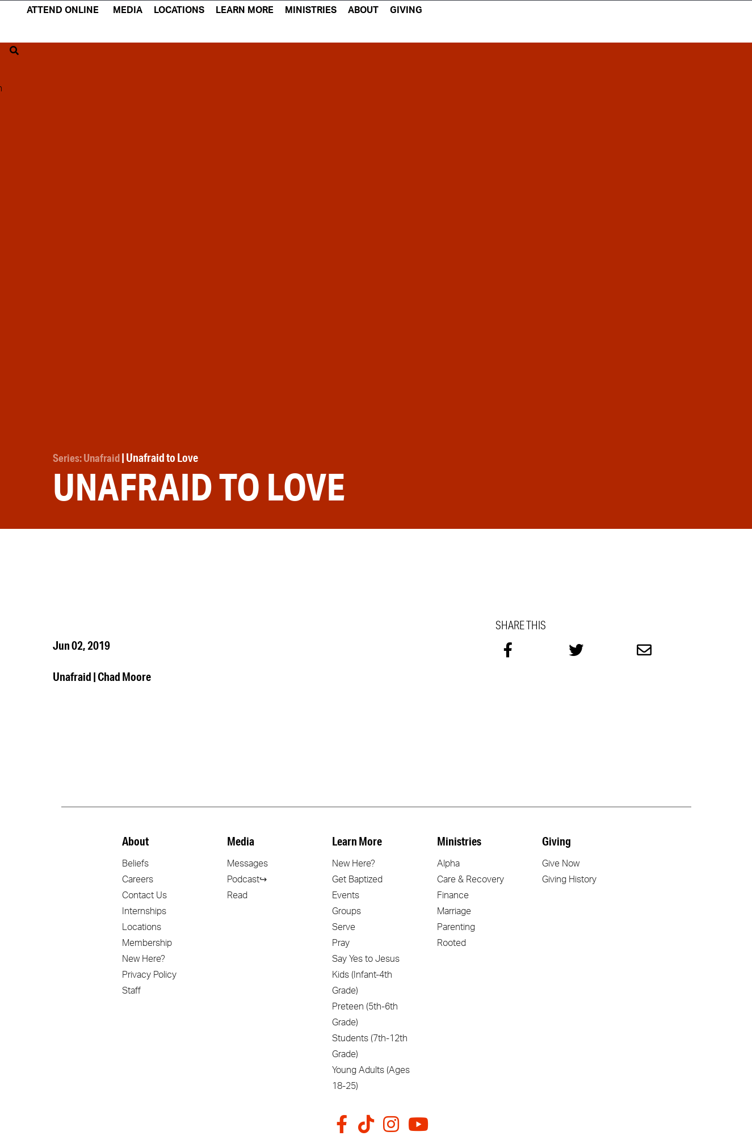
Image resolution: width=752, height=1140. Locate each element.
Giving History (569, 877)
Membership (147, 941)
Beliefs (135, 861)
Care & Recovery (470, 877)
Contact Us (144, 893)
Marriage (454, 909)
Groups (346, 909)
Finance (453, 893)
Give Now (560, 861)
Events (345, 893)
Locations (141, 925)
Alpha (448, 861)
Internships (144, 909)
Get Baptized (357, 877)
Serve (343, 925)
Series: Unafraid (88, 457)
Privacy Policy (149, 973)
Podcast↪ (247, 877)
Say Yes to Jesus (366, 957)
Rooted (451, 941)
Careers (137, 877)
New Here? (143, 957)
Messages (247, 861)
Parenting (456, 925)
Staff (131, 989)
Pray (341, 941)
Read (237, 893)
